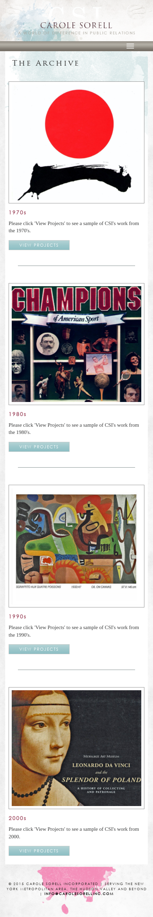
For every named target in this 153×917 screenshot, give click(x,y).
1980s (18, 414)
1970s (18, 212)
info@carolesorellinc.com (79, 893)
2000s (18, 818)
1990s (18, 616)
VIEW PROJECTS (39, 245)
